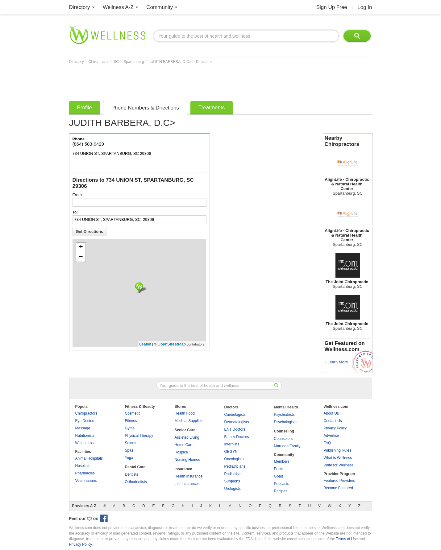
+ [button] (81, 247)
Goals (279, 476)
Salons (130, 443)
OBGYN (231, 451)
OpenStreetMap (171, 344)
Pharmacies (85, 473)
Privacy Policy (335, 428)
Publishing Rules (337, 450)
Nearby (348, 141)
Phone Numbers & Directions (145, 108)
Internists (231, 444)
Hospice (181, 452)
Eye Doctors (85, 421)
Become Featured (338, 488)
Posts (278, 469)
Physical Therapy (139, 435)
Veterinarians (86, 480)
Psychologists (285, 422)
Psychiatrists (284, 414)
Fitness (131, 421)
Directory (79, 7)
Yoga (129, 458)
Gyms (130, 428)
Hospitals (82, 466)
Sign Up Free (331, 7)
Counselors (283, 438)
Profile (84, 107)
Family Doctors (236, 437)
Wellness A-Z (118, 7)
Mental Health (286, 407)
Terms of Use (347, 539)
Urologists (232, 488)
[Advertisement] (181, 81)
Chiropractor (99, 62)
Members (281, 461)
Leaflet (145, 344)
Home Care (184, 445)
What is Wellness (338, 458)
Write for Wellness (339, 465)
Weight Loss (85, 443)
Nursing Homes (187, 459)
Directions (204, 62)
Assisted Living (187, 437)
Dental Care (135, 467)
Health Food (185, 413)
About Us (331, 413)
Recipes (280, 491)
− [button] (81, 257)
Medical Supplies (189, 421)
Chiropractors (86, 413)
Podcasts (281, 484)
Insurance (183, 469)
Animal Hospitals (89, 458)
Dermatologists (236, 422)
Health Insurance (189, 476)
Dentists (131, 474)
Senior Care (185, 430)
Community (159, 7)
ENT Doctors (234, 429)
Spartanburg (134, 62)
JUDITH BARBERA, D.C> (170, 62)
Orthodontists (136, 482)
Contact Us (333, 421)
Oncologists (234, 459)
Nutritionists (85, 435)
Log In (364, 7)
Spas (129, 450)
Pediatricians (235, 466)
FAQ (327, 443)
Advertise (331, 435)
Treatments (211, 107)
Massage (82, 428)
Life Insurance (186, 484)
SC (117, 62)
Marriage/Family (287, 446)
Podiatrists (233, 474)
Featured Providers (339, 480)
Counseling (284, 431)
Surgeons (232, 481)
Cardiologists (235, 414)
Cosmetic (132, 413)
